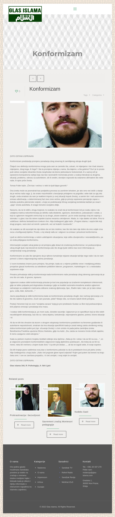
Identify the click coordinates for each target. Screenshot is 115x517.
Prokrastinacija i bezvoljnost (25, 415)
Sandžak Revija (68, 477)
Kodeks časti (81, 412)
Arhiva (40, 482)
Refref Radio (67, 472)
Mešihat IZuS (67, 482)
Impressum (42, 477)
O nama (40, 472)
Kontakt (40, 487)
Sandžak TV (67, 468)
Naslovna (41, 468)
